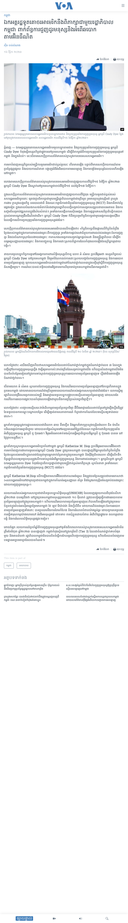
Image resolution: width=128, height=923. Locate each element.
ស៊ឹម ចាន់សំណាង (12, 45)
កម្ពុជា (7, 15)
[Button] (102, 59)
